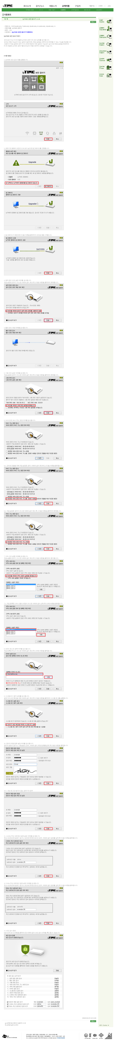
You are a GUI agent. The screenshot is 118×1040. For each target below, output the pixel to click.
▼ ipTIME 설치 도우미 (11, 1025)
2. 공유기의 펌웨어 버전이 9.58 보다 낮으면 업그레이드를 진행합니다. (34, 188)
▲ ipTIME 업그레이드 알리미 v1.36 (15, 1023)
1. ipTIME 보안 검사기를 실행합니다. (34, 100)
